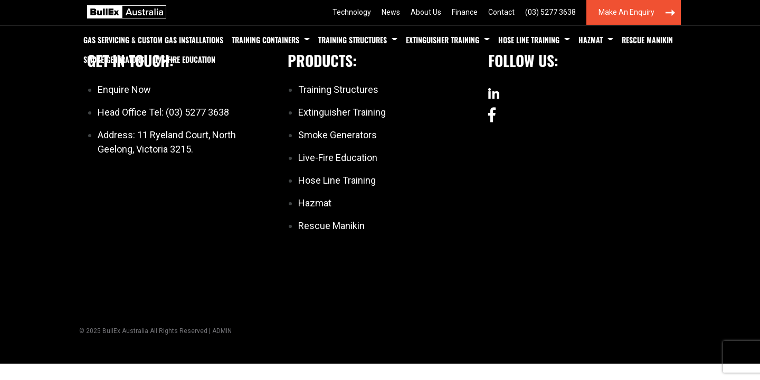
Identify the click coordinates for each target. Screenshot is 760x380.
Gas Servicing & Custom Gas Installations (153, 39)
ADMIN (222, 331)
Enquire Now (124, 89)
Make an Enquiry (626, 12)
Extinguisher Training (442, 39)
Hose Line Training (528, 39)
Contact (501, 12)
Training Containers (265, 39)
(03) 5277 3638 (550, 12)
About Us (426, 12)
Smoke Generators (113, 59)
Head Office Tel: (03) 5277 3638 (163, 112)
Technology (351, 12)
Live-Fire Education (184, 59)
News (391, 12)
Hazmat (590, 39)
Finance (465, 12)
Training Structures (352, 39)
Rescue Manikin (647, 39)
